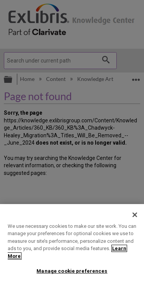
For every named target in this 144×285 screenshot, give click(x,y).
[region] (72, 244)
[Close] (134, 214)
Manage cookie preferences (71, 271)
